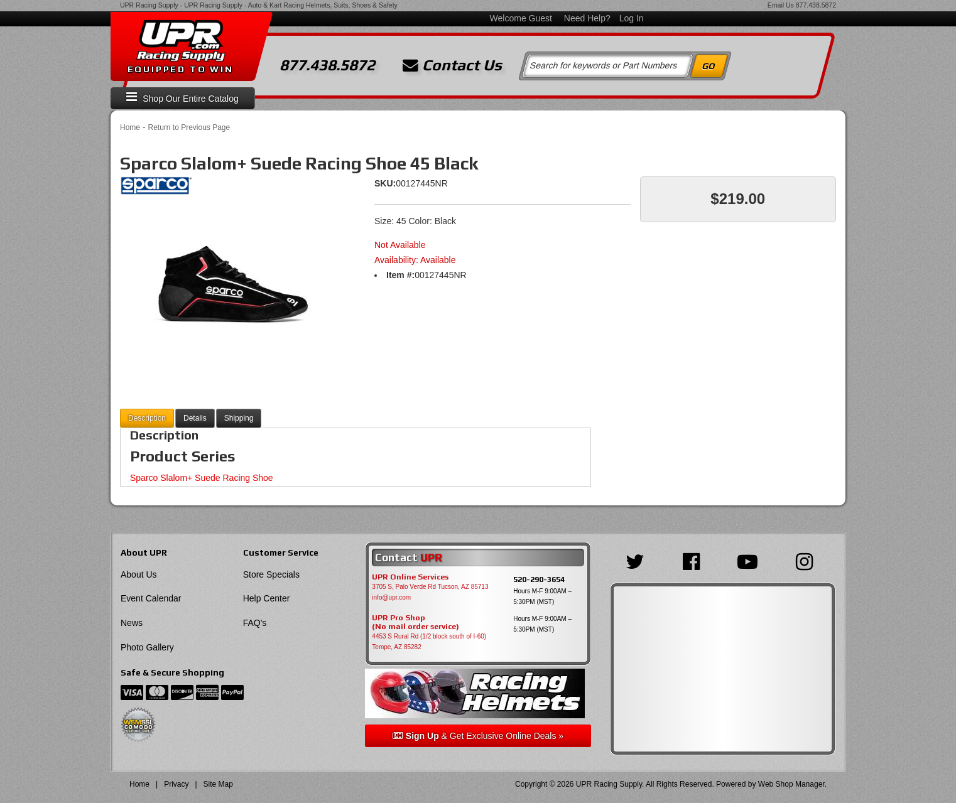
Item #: (400, 275)
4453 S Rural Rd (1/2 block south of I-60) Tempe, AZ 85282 (429, 641)
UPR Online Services (410, 577)
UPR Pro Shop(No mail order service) (415, 622)
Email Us (781, 5)
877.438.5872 (816, 5)
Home (130, 127)
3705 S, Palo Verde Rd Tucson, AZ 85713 (430, 586)
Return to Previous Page (189, 127)
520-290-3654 (539, 579)
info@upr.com (391, 597)
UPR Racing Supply (149, 5)
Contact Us (452, 65)
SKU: (385, 183)
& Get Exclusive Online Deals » (478, 736)
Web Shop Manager (791, 784)
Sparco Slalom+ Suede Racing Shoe (201, 478)
